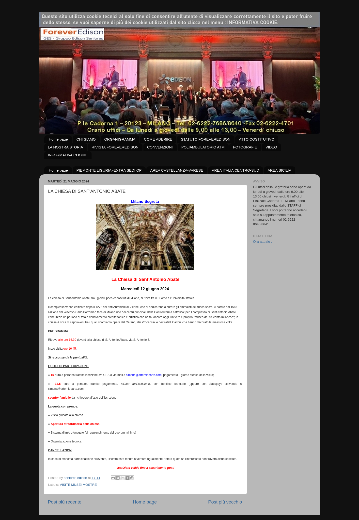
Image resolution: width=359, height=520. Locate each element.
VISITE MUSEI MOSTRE (78, 485)
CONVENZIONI (160, 147)
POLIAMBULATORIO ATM (203, 147)
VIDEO (271, 147)
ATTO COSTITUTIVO (256, 139)
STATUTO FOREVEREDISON (206, 139)
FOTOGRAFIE (245, 147)
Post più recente (65, 501)
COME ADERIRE (158, 139)
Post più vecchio (225, 501)
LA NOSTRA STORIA (65, 147)
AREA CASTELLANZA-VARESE (176, 170)
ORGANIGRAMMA (120, 139)
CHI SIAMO (86, 139)
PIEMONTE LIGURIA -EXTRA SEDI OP (109, 170)
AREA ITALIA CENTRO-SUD (235, 170)
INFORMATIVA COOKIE (68, 155)
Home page (58, 139)
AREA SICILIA (279, 170)
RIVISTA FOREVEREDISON (115, 147)
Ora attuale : (262, 242)
